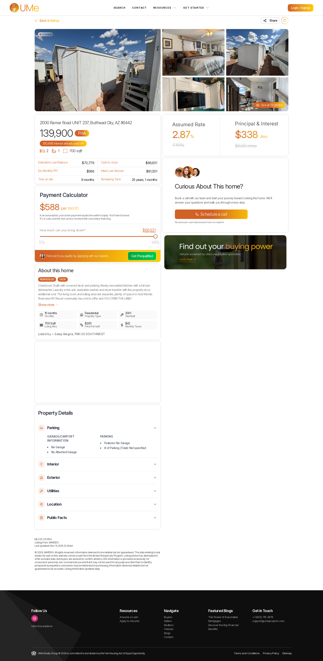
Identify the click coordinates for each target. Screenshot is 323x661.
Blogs (167, 633)
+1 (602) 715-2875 (262, 617)
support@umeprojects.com (268, 621)
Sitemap (287, 653)
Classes (168, 629)
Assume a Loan (129, 617)
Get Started (196, 8)
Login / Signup (300, 7)
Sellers (168, 621)
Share (270, 20)
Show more (48, 305)
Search (119, 7)
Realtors (168, 625)
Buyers (168, 617)
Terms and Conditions (247, 653)
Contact (139, 7)
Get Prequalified (142, 256)
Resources (165, 8)
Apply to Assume (129, 621)
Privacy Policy (271, 653)
